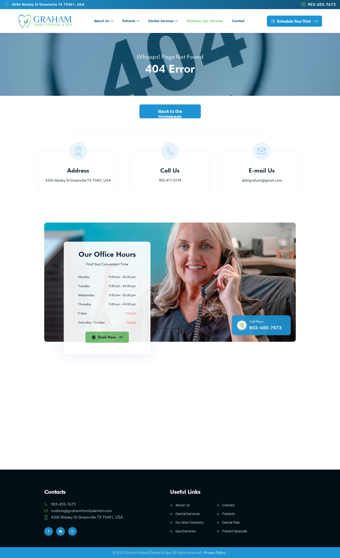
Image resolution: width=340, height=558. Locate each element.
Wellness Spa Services (205, 21)
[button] (104, 21)
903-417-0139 (170, 180)
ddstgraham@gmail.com (262, 180)
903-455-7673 (268, 327)
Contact (238, 21)
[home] (45, 21)
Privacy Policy (214, 552)
